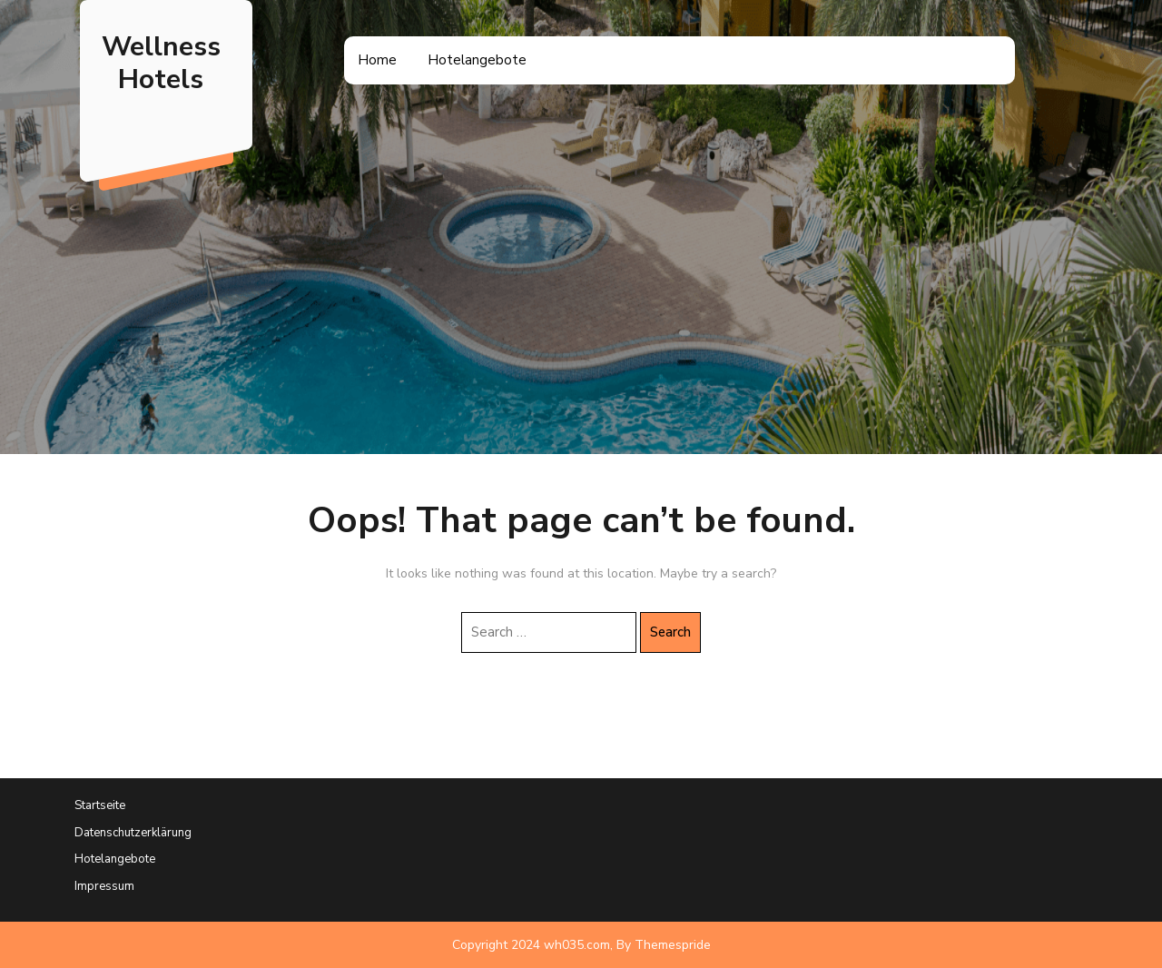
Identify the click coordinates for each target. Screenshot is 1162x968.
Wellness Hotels (161, 63)
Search (670, 632)
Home (377, 60)
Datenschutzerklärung (133, 833)
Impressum (104, 886)
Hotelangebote (477, 60)
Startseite (99, 805)
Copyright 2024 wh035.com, (532, 944)
